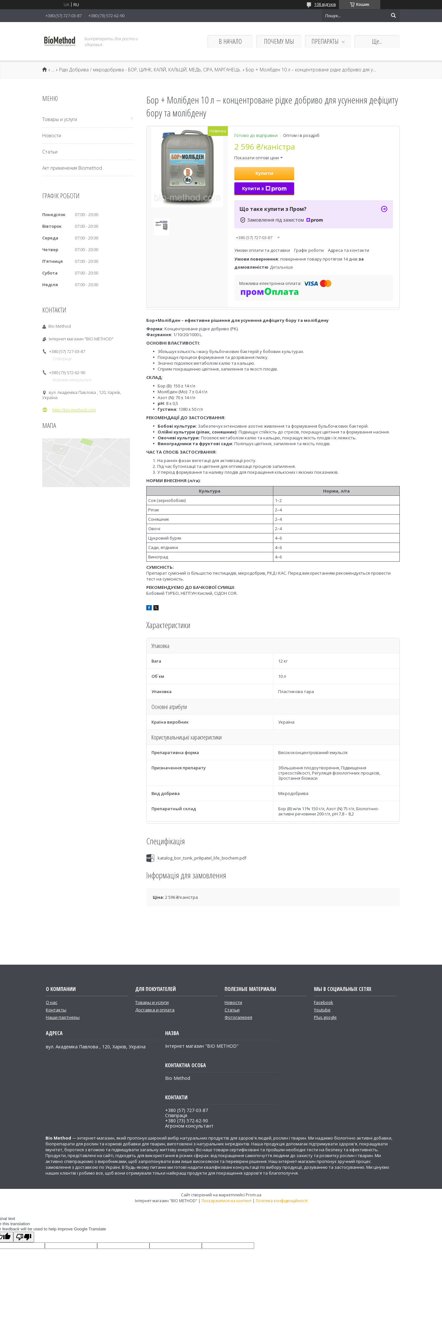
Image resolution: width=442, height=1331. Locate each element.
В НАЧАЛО (230, 41)
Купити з (264, 188)
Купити (264, 173)
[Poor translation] (23, 1237)
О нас (51, 1002)
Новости (51, 135)
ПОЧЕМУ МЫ (279, 41)
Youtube (322, 1010)
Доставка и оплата (155, 1010)
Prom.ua (253, 1195)
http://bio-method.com (74, 409)
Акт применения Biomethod (72, 168)
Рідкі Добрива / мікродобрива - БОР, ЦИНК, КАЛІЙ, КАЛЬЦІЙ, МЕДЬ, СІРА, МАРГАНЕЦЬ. (150, 69)
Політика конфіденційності (281, 1200)
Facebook (323, 1002)
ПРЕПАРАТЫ (325, 41)
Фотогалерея (238, 1017)
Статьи (50, 152)
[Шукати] (393, 15)
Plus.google (325, 1017)
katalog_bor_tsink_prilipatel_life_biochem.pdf (202, 858)
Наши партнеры (63, 1017)
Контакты (56, 1010)
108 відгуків (325, 4)
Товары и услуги (59, 119)
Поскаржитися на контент (227, 1200)
